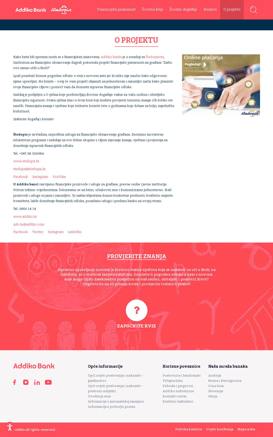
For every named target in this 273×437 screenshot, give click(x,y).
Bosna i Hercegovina (224, 381)
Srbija (212, 396)
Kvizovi (210, 9)
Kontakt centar (175, 396)
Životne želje (152, 9)
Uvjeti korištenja (219, 429)
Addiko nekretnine (178, 391)
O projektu (232, 9)
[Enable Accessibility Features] (9, 427)
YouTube (59, 177)
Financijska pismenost (116, 9)
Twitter (37, 232)
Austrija (214, 376)
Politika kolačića (188, 429)
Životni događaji (183, 9)
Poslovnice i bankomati (182, 376)
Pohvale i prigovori (178, 386)
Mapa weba (246, 429)
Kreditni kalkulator (178, 402)
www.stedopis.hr (26, 161)
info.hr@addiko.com (28, 224)
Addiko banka (111, 57)
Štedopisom (155, 57)
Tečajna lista (173, 381)
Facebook (20, 177)
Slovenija (215, 391)
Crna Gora (216, 386)
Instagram (40, 177)
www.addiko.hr (25, 217)
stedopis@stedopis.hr (29, 169)
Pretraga (253, 9)
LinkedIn (74, 232)
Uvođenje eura (99, 396)
